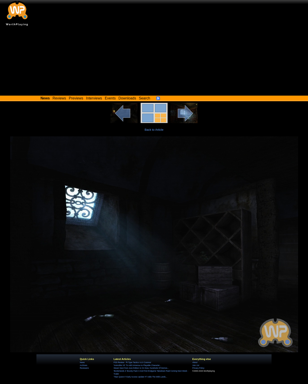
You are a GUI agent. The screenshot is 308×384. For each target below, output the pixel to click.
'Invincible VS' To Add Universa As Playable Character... (137, 365)
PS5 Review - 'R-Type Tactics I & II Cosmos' (132, 362)
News (82, 362)
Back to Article (154, 129)
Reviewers (84, 368)
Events (110, 98)
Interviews (94, 98)
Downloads (127, 98)
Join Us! (195, 365)
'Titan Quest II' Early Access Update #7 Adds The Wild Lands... (140, 377)
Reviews (59, 98)
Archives (83, 365)
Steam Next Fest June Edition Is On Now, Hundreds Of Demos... (141, 368)
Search (144, 98)
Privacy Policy (198, 368)
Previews (76, 98)
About (194, 362)
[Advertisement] (154, 61)
